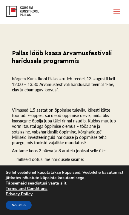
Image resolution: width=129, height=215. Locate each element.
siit (63, 183)
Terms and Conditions (26, 188)
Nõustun (19, 205)
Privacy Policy (19, 194)
